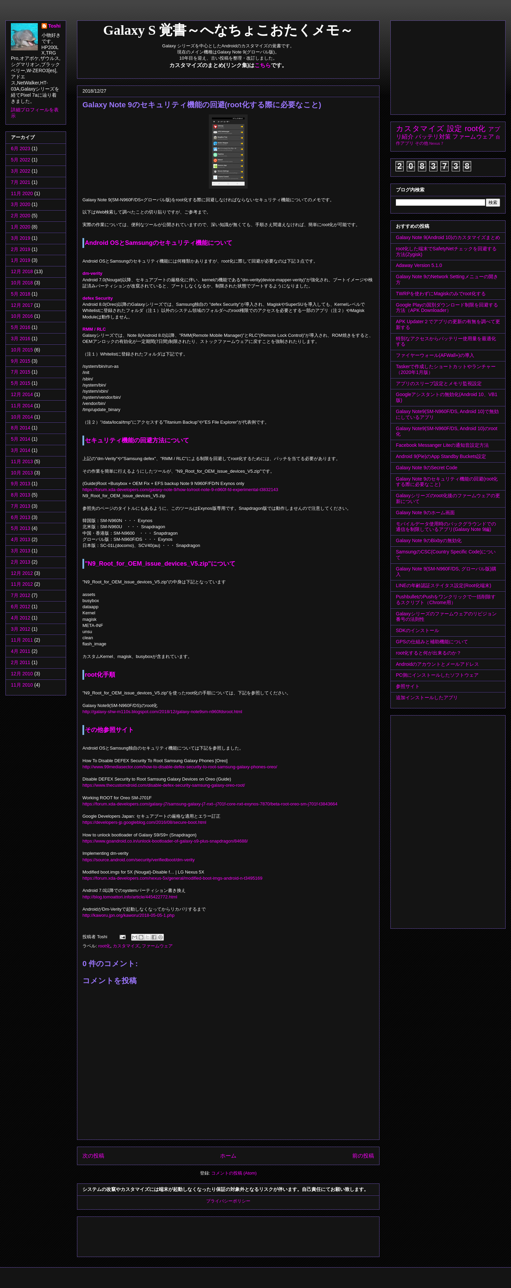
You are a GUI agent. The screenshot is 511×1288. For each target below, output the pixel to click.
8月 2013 (20, 495)
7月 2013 (20, 506)
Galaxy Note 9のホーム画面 (425, 512)
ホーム (228, 1156)
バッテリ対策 (433, 136)
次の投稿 (93, 1156)
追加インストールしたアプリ (427, 697)
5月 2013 (20, 528)
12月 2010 (22, 673)
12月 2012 (22, 573)
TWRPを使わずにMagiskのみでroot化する (441, 293)
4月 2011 (20, 651)
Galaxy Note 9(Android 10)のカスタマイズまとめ (448, 237)
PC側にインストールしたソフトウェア (437, 675)
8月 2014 (20, 427)
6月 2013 (20, 517)
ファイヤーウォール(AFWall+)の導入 (435, 355)
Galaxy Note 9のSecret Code (427, 467)
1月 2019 (20, 260)
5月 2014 (20, 439)
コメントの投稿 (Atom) (234, 1173)
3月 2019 (20, 238)
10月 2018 (22, 282)
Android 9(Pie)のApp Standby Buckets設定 (441, 456)
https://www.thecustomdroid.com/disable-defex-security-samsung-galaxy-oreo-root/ (163, 785)
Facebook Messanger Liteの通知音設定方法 (442, 445)
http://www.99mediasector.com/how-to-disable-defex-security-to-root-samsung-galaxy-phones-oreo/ (179, 766)
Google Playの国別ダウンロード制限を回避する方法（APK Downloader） (447, 307)
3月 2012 (20, 629)
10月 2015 (22, 349)
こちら (262, 65)
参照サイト (408, 686)
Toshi (54, 26)
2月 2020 (20, 215)
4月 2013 (20, 539)
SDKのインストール (417, 630)
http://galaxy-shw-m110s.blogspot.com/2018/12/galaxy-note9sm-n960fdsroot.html (162, 711)
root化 (104, 945)
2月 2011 (20, 662)
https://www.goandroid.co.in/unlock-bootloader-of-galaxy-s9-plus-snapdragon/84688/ (165, 841)
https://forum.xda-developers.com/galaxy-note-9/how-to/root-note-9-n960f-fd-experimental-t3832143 (180, 489)
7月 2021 (20, 182)
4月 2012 (20, 618)
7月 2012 (20, 595)
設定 (455, 128)
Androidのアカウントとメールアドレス (437, 664)
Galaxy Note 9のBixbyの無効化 (429, 540)
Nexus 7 (436, 143)
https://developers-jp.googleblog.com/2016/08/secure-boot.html (144, 822)
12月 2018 (22, 271)
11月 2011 (22, 640)
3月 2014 (20, 450)
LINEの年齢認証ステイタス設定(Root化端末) (443, 585)
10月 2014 (22, 417)
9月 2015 (20, 361)
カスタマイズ (126, 945)
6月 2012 (20, 606)
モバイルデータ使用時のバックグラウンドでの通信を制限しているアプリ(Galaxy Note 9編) (446, 526)
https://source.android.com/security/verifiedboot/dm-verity (138, 859)
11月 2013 (22, 461)
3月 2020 (20, 204)
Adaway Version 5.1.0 (419, 265)
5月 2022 (20, 159)
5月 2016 (20, 327)
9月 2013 (20, 483)
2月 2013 (20, 562)
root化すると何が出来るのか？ (428, 653)
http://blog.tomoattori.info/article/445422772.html (129, 896)
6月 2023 (20, 148)
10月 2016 (22, 316)
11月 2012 (22, 584)
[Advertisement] (206, 1234)
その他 (421, 143)
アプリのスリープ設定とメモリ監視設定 (439, 383)
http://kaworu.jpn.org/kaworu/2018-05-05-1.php (128, 915)
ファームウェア (157, 945)
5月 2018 (20, 294)
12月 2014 (22, 394)
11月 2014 (22, 405)
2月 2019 (20, 249)
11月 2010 (22, 685)
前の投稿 (363, 1156)
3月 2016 (20, 338)
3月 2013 (20, 550)
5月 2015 (20, 383)
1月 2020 (20, 227)
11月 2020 (22, 193)
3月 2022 (20, 171)
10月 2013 (22, 472)
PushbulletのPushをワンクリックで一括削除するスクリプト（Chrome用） (446, 599)
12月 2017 (22, 305)
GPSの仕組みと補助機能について (432, 641)
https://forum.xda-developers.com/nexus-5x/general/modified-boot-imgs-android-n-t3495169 (172, 878)
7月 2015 (20, 372)
